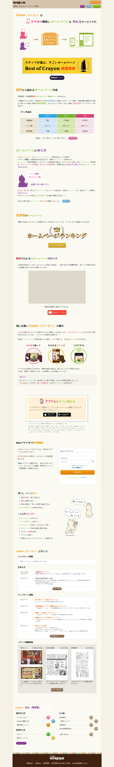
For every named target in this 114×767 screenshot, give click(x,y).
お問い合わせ (64, 734)
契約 (96, 721)
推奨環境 (63, 717)
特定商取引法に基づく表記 (60, 763)
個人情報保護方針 (65, 729)
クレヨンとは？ (22, 717)
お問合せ (38, 763)
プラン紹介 (72, 138)
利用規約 (63, 725)
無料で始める (95, 2)
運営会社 (29, 763)
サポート (96, 6)
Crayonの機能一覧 (23, 721)
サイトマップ (21, 743)
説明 (48, 717)
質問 (91, 734)
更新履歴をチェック (57, 636)
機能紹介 (66, 201)
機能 (89, 6)
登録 (48, 725)
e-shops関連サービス (79, 763)
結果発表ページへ (57, 78)
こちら (51, 583)
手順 (53, 738)
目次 (82, 6)
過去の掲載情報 (57, 690)
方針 (96, 728)
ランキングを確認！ (57, 245)
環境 (91, 717)
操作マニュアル (22, 738)
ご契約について (65, 721)
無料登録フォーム (23, 725)
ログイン (20, 734)
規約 (91, 725)
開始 (48, 734)
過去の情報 (57, 589)
